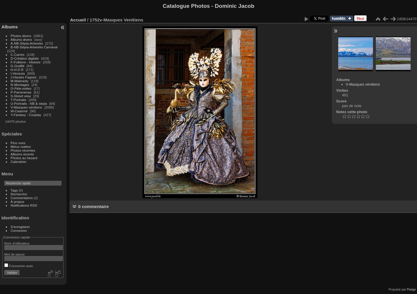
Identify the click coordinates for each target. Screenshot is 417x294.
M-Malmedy (19, 81)
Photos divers (21, 36)
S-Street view (21, 96)
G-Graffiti (18, 66)
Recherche (19, 194)
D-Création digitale (25, 58)
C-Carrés (18, 54)
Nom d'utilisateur (17, 243)
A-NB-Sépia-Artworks (27, 43)
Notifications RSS (24, 205)
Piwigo (411, 289)
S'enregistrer (20, 227)
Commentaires (22, 198)
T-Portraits (18, 100)
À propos (17, 201)
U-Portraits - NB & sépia (29, 103)
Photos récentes (23, 150)
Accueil (78, 19)
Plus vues (18, 143)
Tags (14, 190)
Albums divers (21, 39)
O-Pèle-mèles (21, 88)
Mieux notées (21, 146)
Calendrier (18, 161)
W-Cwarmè (19, 111)
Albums (9, 26)
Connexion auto (18, 266)
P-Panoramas (21, 92)
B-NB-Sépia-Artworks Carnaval (34, 47)
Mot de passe (14, 254)
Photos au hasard (24, 158)
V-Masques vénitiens (26, 107)
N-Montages (20, 85)
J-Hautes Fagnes (24, 77)
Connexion (19, 230)
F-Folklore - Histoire (26, 62)
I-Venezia (18, 73)
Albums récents (22, 154)
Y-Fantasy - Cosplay (26, 115)
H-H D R (17, 69)
